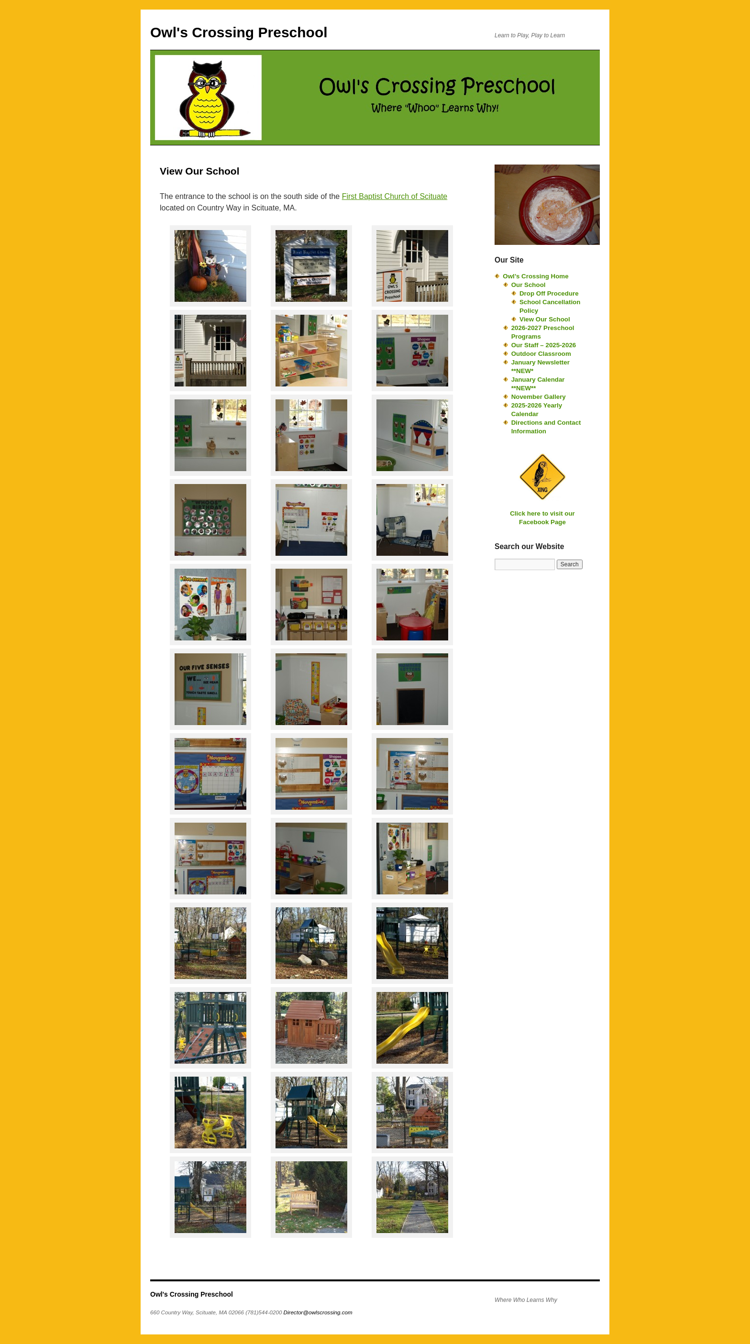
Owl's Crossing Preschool (239, 32)
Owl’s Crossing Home (535, 276)
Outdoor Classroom (541, 353)
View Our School (544, 319)
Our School (528, 284)
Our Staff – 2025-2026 (543, 345)
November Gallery (538, 396)
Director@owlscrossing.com (318, 1312)
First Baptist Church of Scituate (395, 196)
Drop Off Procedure (549, 293)
